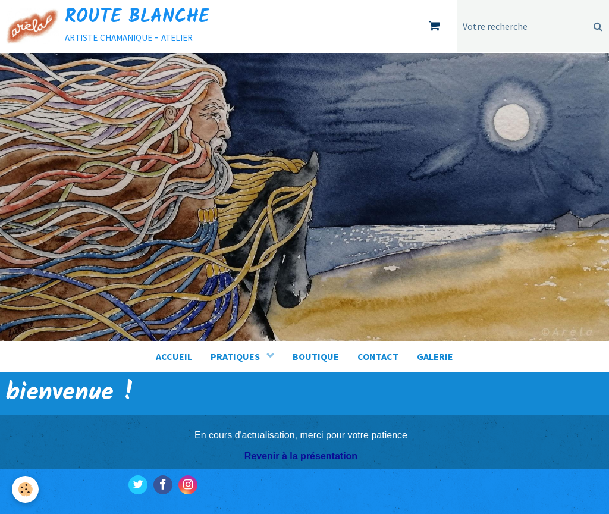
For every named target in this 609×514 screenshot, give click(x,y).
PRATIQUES (236, 356)
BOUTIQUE (316, 356)
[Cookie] (25, 489)
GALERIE (435, 356)
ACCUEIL (174, 356)
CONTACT (377, 356)
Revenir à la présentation (300, 456)
